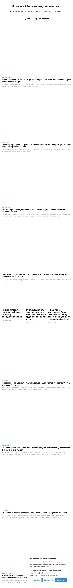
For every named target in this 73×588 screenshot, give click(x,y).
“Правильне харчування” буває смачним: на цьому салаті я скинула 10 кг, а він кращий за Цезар (59, 314)
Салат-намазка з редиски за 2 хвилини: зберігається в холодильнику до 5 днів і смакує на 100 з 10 (35, 275)
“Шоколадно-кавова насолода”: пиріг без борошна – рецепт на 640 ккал (34, 513)
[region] (48, 569)
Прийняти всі (61, 580)
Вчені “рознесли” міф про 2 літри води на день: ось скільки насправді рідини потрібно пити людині (36, 80)
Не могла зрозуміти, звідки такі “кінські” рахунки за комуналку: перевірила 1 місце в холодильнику (36, 449)
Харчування (6, 77)
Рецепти (5, 272)
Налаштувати (36, 580)
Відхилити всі (48, 580)
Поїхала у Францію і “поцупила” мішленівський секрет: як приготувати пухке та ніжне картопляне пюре (36, 145)
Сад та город (6, 573)
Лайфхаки (5, 142)
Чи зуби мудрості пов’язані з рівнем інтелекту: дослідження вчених (12, 313)
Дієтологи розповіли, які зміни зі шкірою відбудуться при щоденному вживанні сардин (33, 210)
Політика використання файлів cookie (46, 575)
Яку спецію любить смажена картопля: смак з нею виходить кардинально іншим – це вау (36, 314)
